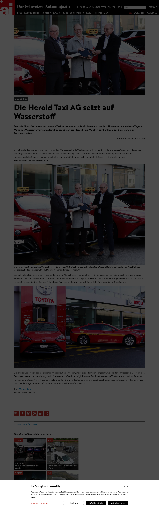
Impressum (44, 503)
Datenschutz (34, 503)
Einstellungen (73, 503)
